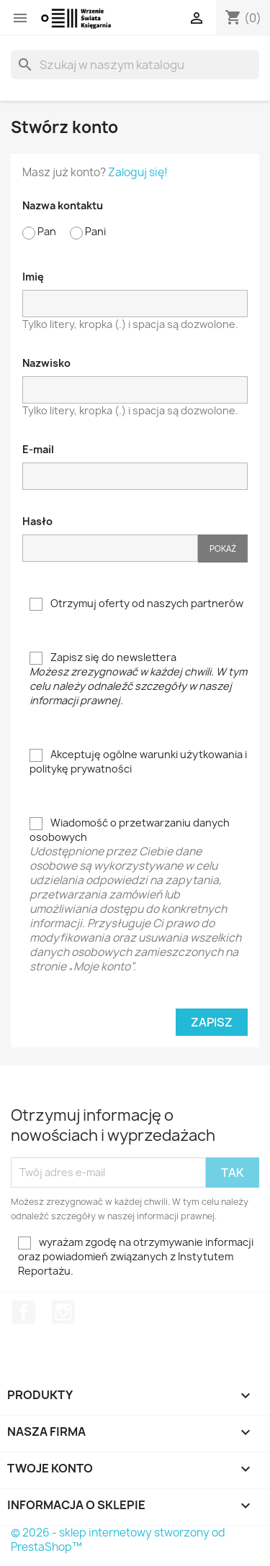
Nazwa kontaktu (62, 205)
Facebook (23, 1312)
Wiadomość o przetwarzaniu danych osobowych (139, 895)
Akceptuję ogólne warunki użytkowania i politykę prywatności (138, 761)
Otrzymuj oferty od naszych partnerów (136, 603)
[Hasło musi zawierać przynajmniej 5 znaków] (110, 548)
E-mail (38, 449)
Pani (88, 232)
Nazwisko (46, 363)
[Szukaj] (135, 64)
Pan (39, 232)
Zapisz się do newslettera (138, 678)
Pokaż (223, 548)
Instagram (63, 1312)
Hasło (37, 521)
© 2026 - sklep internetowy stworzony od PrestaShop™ (118, 1539)
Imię (33, 276)
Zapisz (212, 1022)
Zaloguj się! (138, 172)
